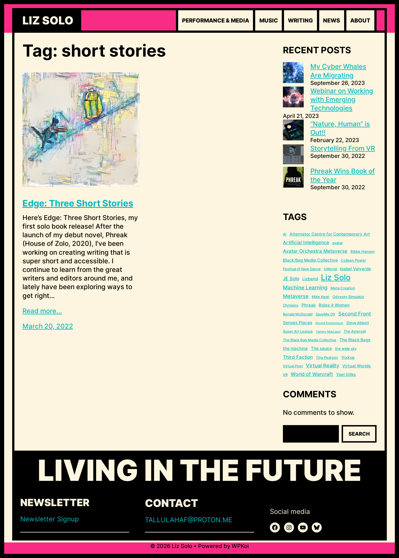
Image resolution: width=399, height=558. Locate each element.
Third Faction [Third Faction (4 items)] (298, 357)
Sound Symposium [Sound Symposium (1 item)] (329, 323)
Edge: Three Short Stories (77, 203)
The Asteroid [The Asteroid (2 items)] (355, 331)
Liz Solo (47, 20)
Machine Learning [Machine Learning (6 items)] (305, 287)
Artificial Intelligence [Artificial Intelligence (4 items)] (306, 242)
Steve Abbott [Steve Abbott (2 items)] (357, 322)
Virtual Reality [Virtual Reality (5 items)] (322, 365)
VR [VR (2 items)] (285, 374)
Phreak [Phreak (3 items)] (308, 305)
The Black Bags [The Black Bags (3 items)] (354, 339)
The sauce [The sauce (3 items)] (321, 348)
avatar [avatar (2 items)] (337, 243)
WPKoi (240, 546)
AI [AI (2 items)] (285, 234)
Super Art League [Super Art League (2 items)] (298, 331)
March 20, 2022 (47, 326)
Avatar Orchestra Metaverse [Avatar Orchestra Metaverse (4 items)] (315, 251)
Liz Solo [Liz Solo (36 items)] (336, 277)
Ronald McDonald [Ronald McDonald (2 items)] (298, 314)
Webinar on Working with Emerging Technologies (341, 99)
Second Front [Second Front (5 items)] (354, 314)
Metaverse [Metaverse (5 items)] (296, 296)
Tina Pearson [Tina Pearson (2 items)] (327, 357)
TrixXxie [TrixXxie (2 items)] (348, 357)
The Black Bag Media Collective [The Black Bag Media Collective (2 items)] (309, 340)
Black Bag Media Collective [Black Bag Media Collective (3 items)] (310, 260)
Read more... (42, 311)
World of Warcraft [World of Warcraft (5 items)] (312, 374)
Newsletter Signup (49, 519)
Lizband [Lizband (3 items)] (310, 278)
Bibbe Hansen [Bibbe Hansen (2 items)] (363, 251)
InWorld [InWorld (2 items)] (330, 269)
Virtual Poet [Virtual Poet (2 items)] (293, 366)
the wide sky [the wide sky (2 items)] (346, 348)
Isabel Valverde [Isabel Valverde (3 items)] (355, 268)
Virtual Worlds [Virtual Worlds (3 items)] (356, 365)
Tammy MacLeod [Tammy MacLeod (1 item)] (328, 332)
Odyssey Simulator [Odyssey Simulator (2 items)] (348, 296)
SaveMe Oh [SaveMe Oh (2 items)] (325, 314)
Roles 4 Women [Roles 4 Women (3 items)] (334, 305)
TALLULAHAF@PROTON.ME (188, 520)
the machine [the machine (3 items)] (295, 348)
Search (359, 434)
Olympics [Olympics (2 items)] (290, 305)
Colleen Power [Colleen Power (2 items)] (353, 260)
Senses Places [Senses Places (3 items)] (297, 322)
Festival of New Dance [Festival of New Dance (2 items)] (302, 269)
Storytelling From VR (342, 148)
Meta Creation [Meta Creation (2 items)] (343, 288)
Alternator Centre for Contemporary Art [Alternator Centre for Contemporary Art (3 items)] (330, 234)
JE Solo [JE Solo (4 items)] (291, 278)
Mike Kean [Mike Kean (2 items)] (320, 296)
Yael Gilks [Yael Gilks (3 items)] (346, 374)
